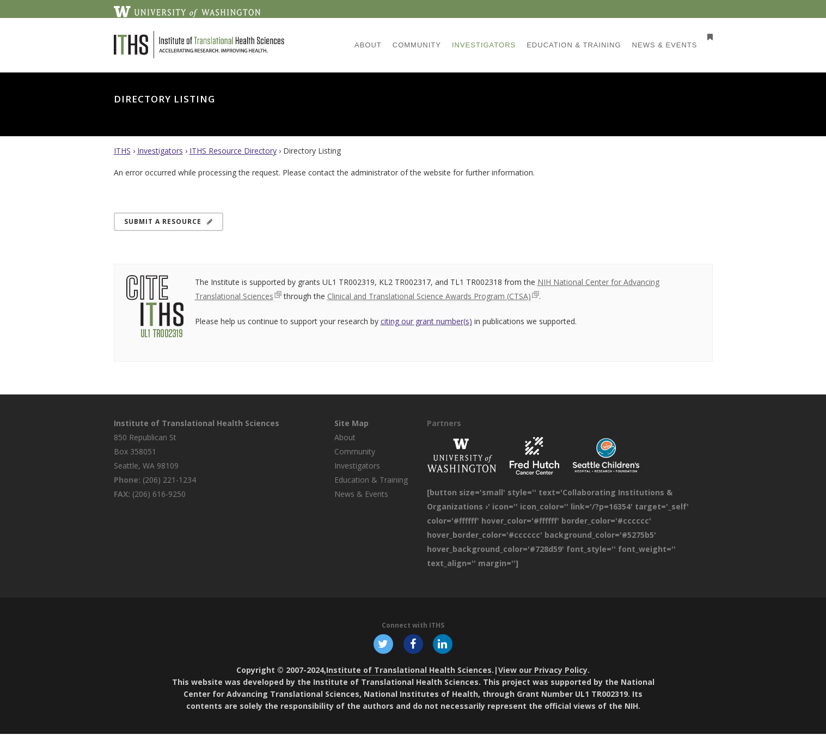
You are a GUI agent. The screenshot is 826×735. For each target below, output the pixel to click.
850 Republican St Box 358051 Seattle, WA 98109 (146, 451)
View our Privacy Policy (543, 671)
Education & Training (371, 480)
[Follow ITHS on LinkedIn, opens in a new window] (444, 644)
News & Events (361, 494)
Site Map (351, 423)
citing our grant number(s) (426, 321)
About (345, 437)
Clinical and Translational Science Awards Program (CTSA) (429, 296)
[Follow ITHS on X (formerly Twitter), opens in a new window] (383, 644)
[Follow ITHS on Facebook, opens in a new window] (413, 644)
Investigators (160, 150)
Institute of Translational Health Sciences (196, 423)
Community (354, 451)
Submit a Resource (168, 221)
